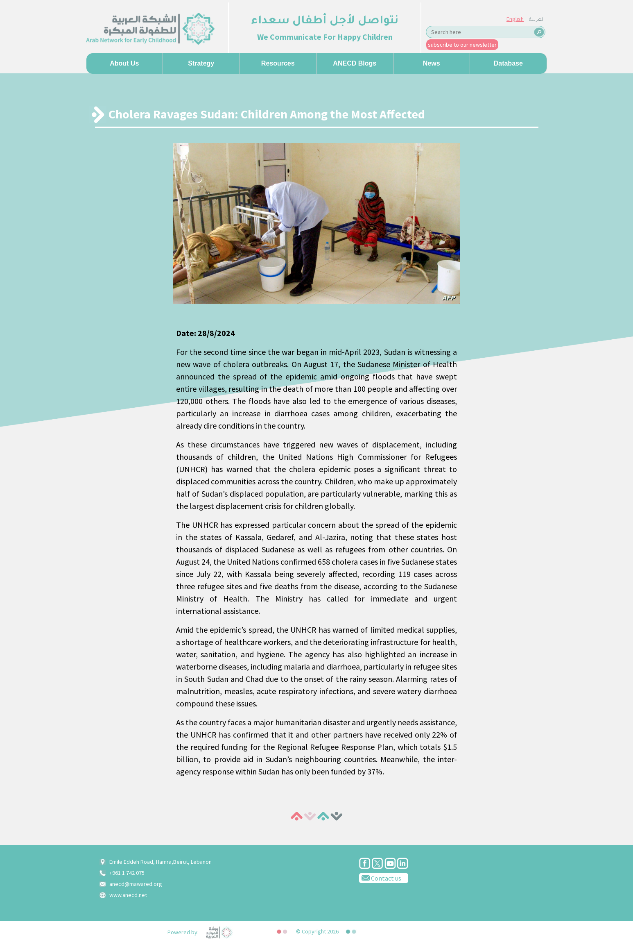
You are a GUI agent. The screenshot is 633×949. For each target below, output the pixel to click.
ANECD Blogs (354, 63)
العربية (537, 20)
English (515, 19)
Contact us (380, 877)
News (431, 63)
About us (124, 63)
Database (508, 63)
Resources (278, 63)
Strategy (201, 63)
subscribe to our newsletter (462, 44)
